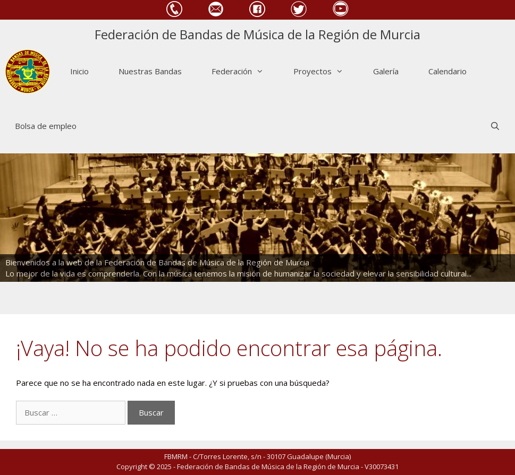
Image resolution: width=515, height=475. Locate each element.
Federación (245, 71)
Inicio (79, 71)
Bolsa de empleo (46, 125)
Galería (386, 71)
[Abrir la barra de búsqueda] (495, 126)
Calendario (447, 71)
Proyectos (325, 71)
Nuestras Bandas (150, 71)
